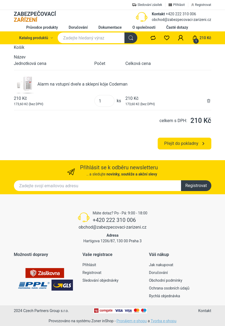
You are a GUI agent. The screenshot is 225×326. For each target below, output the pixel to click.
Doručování (78, 27)
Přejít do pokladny (184, 143)
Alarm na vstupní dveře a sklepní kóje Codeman (83, 84)
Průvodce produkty (42, 27)
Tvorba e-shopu (163, 321)
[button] (180, 38)
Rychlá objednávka (164, 296)
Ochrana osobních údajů (169, 288)
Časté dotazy (177, 27)
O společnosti (144, 27)
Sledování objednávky (101, 280)
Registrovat (196, 185)
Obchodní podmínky (165, 280)
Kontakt (158, 14)
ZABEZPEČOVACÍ (35, 17)
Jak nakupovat (161, 265)
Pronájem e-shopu (131, 321)
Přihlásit (89, 265)
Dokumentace (110, 27)
